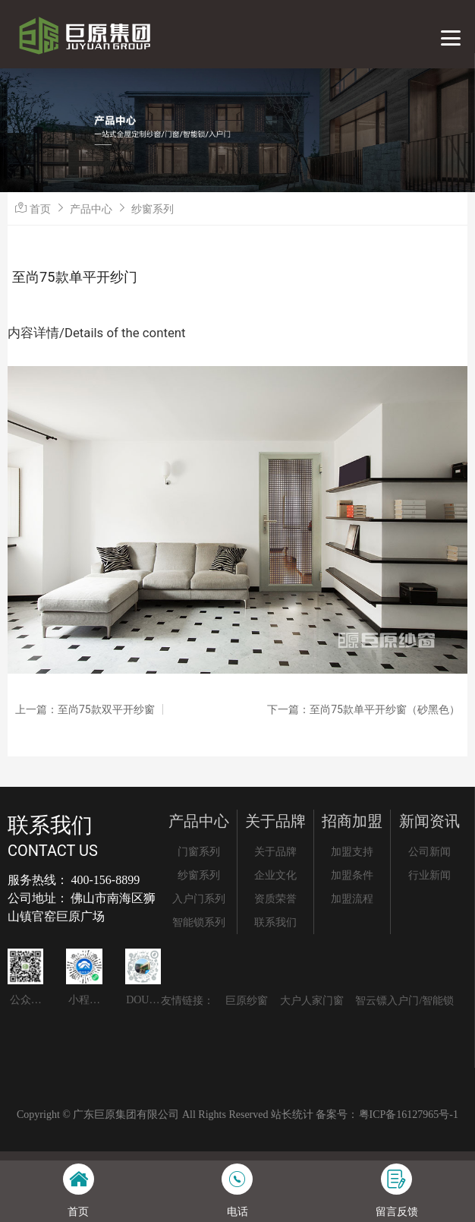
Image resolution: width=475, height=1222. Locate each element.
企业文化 (275, 875)
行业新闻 (429, 875)
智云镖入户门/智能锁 (404, 1000)
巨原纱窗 (246, 1000)
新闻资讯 (429, 821)
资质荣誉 (275, 899)
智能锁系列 (198, 922)
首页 (40, 209)
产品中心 (91, 209)
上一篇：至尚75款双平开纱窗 (85, 709)
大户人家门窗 (312, 1000)
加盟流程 (352, 899)
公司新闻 (429, 851)
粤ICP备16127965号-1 (408, 1114)
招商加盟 (352, 821)
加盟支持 (352, 851)
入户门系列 (198, 899)
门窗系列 (199, 851)
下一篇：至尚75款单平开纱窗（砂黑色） (363, 709)
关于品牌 (275, 821)
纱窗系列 (152, 209)
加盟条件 (352, 875)
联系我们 (275, 922)
